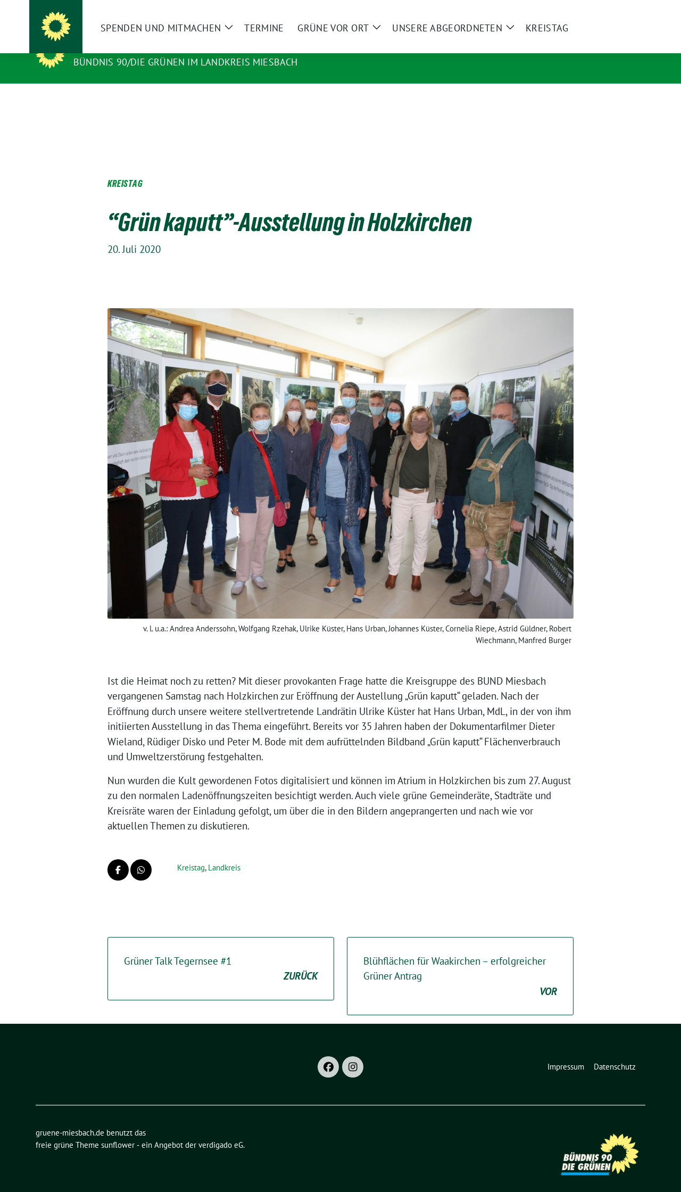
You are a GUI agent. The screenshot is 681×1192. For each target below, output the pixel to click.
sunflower (118, 1128)
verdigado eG (220, 1128)
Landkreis (224, 851)
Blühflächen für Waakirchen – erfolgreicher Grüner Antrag (460, 960)
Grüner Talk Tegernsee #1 (221, 952)
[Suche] (611, 12)
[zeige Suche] (626, 12)
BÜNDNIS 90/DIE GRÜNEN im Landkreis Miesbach (185, 62)
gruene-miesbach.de (132, 47)
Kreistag (191, 851)
